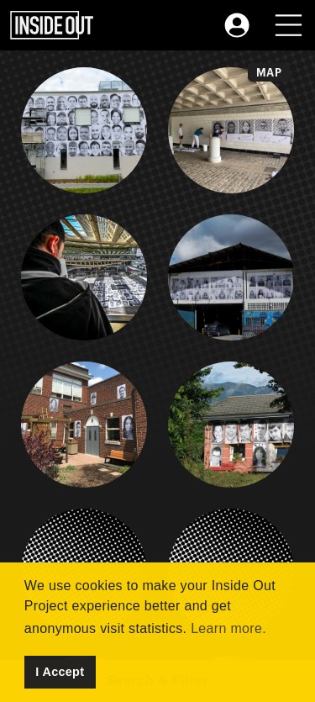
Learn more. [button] (228, 628)
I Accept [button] (59, 671)
